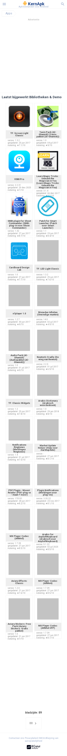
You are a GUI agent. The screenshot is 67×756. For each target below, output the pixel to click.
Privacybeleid (31, 738)
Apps (9, 13)
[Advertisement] (33, 58)
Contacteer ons (16, 738)
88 (33, 723)
